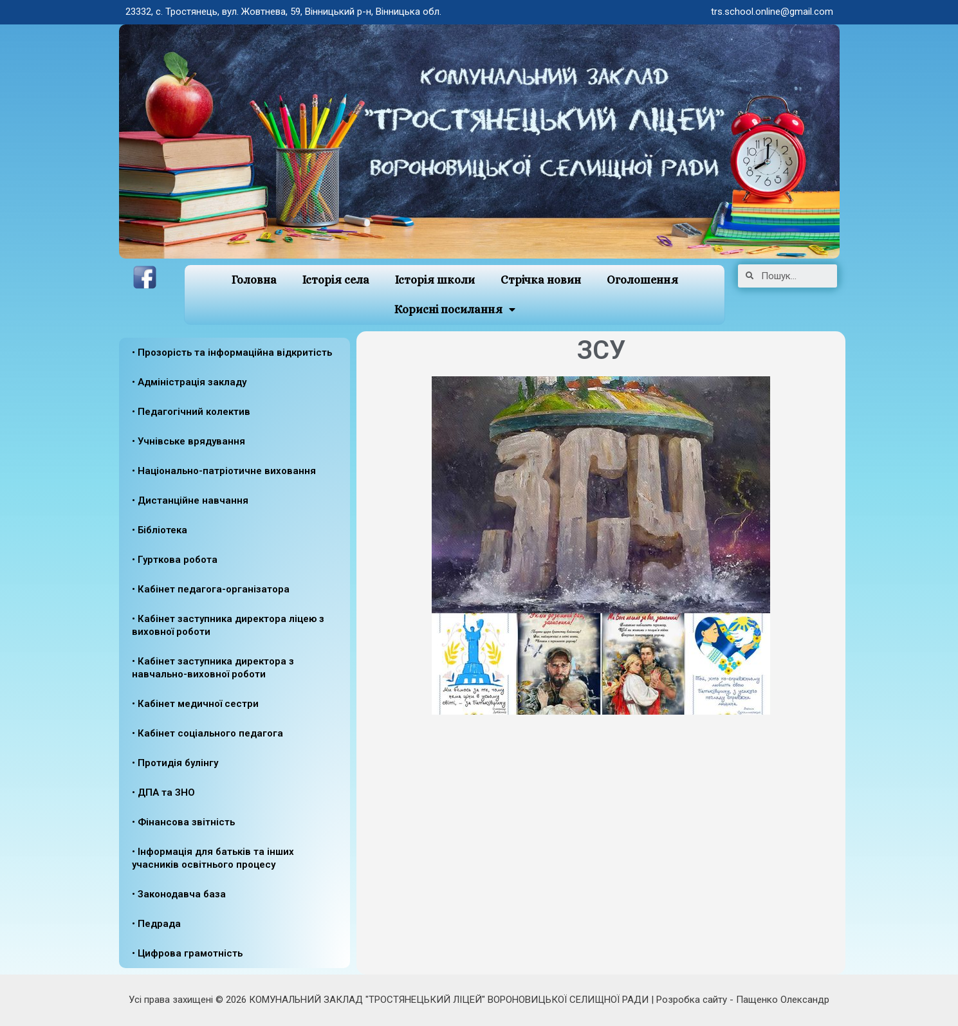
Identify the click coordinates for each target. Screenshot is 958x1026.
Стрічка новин (541, 279)
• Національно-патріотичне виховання (224, 471)
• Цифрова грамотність (187, 953)
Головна (254, 279)
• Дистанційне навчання (190, 500)
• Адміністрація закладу (189, 382)
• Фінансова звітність (183, 822)
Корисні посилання (454, 310)
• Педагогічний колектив (191, 411)
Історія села (335, 279)
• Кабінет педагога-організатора (211, 589)
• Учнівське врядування (188, 441)
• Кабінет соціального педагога (207, 733)
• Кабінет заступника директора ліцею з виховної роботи (228, 625)
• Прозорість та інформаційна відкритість (232, 352)
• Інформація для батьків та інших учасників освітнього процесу (213, 858)
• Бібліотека (159, 530)
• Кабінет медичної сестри (195, 704)
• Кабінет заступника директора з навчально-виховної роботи (213, 667)
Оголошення (642, 279)
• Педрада (156, 924)
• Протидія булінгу (175, 763)
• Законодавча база (179, 894)
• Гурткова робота (174, 559)
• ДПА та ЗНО (163, 792)
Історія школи (435, 279)
